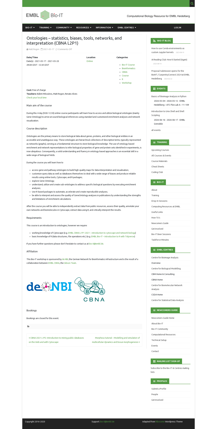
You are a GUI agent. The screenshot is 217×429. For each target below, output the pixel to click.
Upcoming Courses (160, 150)
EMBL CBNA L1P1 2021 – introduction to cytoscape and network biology (101, 233)
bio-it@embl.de (96, 244)
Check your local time (37, 97)
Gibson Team (70, 263)
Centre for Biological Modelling (166, 268)
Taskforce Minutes (160, 240)
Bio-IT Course (128, 65)
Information (103, 27)
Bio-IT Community (159, 329)
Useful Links (157, 212)
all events (156, 130)
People (154, 394)
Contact (155, 351)
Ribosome (160, 421)
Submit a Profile (158, 389)
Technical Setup (159, 340)
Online (89, 61)
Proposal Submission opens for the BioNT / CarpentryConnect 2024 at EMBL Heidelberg (170, 75)
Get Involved (157, 229)
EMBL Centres (126, 27)
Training (44, 27)
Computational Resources (163, 334)
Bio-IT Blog (164, 40)
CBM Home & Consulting (163, 274)
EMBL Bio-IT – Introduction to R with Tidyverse (112, 236)
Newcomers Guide (159, 223)
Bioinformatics (128, 68)
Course (125, 75)
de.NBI (65, 259)
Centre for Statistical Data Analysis (167, 300)
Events (154, 345)
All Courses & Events (161, 155)
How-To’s (155, 217)
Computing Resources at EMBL (165, 206)
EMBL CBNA (54, 263)
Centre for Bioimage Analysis (164, 257)
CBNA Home (157, 280)
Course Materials (159, 161)
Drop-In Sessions (159, 201)
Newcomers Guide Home (162, 318)
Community (62, 27)
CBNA (124, 72)
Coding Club (157, 172)
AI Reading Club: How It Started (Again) (169, 59)
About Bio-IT (157, 323)
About (154, 190)
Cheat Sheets (157, 166)
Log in (177, 27)
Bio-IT (28, 27)
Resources (82, 27)
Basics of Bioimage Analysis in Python (168, 96)
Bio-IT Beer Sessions (161, 234)
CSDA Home (157, 294)
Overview (155, 263)
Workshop (127, 83)
